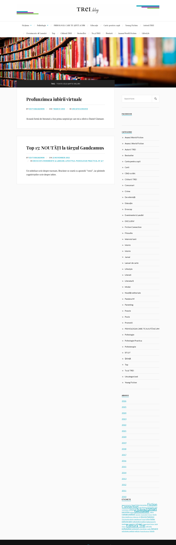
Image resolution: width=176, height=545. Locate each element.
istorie (152, 531)
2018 (124, 449)
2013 (124, 478)
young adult (144, 514)
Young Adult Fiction (148, 524)
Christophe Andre (128, 519)
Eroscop (37, 168)
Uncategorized (80, 109)
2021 (124, 431)
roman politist (128, 514)
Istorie (128, 245)
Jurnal (127, 257)
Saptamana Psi (151, 522)
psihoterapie (127, 522)
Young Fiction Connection (139, 505)
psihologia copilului (128, 531)
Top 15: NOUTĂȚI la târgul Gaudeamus (59, 150)
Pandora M (129, 299)
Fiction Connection (133, 227)
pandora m (137, 519)
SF (139, 517)
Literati (128, 275)
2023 (124, 419)
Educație (94, 25)
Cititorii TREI (66, 33)
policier (137, 531)
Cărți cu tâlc (130, 173)
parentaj (138, 514)
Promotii (129, 322)
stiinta (132, 512)
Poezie (128, 311)
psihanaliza (126, 528)
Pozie (127, 317)
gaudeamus (125, 524)
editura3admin (37, 109)
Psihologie (41, 25)
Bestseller (81, 33)
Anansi (124, 526)
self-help (149, 526)
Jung (156, 524)
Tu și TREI (96, 33)
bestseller (142, 511)
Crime (127, 191)
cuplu (149, 529)
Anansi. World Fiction (134, 143)
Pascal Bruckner (144, 531)
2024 (124, 413)
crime (148, 519)
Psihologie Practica (86, 168)
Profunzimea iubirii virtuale (62, 98)
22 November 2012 (61, 165)
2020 (124, 437)
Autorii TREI (148, 25)
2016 (124, 461)
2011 (124, 490)
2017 (124, 454)
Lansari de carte (131, 263)
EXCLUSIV (129, 221)
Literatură (129, 281)
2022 (124, 425)
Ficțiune (25, 25)
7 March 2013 (58, 109)
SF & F (101, 168)
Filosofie (129, 233)
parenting (126, 512)
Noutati (109, 33)
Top (53, 33)
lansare (154, 528)
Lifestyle (145, 33)
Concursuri (129, 185)
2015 (124, 466)
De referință (130, 197)
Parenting (129, 305)
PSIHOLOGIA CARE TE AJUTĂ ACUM (69, 25)
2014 (124, 472)
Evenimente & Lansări (36, 33)
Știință (128, 358)
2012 (124, 484)
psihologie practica (139, 522)
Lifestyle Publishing (147, 517)
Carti (127, 167)
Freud (143, 519)
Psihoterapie (130, 346)
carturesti (135, 529)
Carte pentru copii (112, 25)
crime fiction (143, 529)
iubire (152, 512)
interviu (135, 517)
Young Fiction (131, 25)
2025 (124, 407)
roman (151, 509)
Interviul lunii (130, 239)
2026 (124, 401)
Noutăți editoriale (133, 293)
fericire (150, 514)
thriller (152, 519)
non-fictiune (143, 507)
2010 (124, 496)
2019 (124, 443)
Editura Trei (135, 525)
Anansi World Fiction (127, 33)
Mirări (128, 287)
